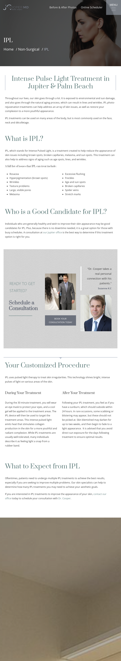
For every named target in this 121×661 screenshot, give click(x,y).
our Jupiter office (52, 232)
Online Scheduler (91, 7)
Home (9, 49)
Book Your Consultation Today (60, 320)
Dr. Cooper (64, 498)
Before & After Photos (63, 7)
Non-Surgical (28, 49)
